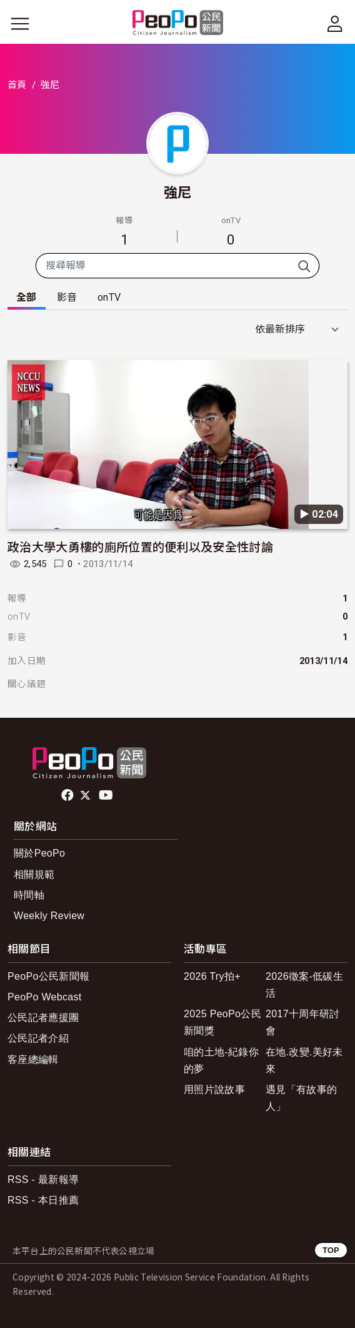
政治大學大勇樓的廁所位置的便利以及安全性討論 (140, 546)
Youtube (107, 795)
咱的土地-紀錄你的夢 (221, 1060)
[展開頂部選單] (335, 23)
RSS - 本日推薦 (43, 1200)
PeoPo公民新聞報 (48, 976)
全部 (26, 297)
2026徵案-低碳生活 (304, 985)
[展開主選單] (20, 23)
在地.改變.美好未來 (304, 1060)
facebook (68, 795)
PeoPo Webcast (45, 997)
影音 (67, 297)
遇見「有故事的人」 (301, 1098)
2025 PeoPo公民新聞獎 (222, 1022)
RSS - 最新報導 (43, 1179)
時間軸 (29, 895)
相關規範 (34, 874)
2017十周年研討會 (302, 1022)
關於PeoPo (39, 853)
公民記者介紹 (38, 1038)
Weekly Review (49, 915)
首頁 (17, 85)
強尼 (178, 191)
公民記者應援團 (43, 1017)
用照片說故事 (214, 1089)
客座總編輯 (33, 1059)
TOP (330, 1250)
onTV (109, 297)
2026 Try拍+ (212, 976)
